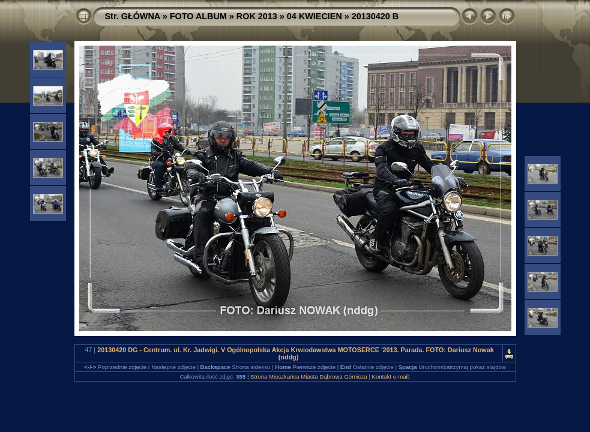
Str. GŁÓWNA (132, 16)
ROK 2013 (256, 16)
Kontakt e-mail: (391, 376)
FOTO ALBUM (198, 16)
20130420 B (375, 16)
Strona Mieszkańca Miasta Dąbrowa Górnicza (308, 376)
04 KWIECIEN (314, 16)
